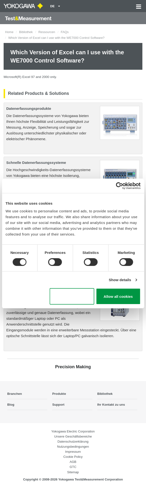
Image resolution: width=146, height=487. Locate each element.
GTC (73, 467)
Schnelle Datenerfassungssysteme (36, 162)
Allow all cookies (118, 296)
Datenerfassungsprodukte (28, 108)
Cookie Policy (73, 457)
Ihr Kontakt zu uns (111, 404)
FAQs (65, 32)
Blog (10, 404)
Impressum (73, 451)
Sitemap (73, 472)
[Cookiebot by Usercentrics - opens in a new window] (119, 185)
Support (58, 404)
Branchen (14, 394)
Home (9, 32)
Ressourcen (46, 32)
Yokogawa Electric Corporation (73, 431)
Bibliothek (26, 32)
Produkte (59, 394)
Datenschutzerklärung (72, 441)
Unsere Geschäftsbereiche (73, 436)
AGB (73, 462)
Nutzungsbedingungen (73, 446)
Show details (120, 280)
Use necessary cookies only (71, 296)
